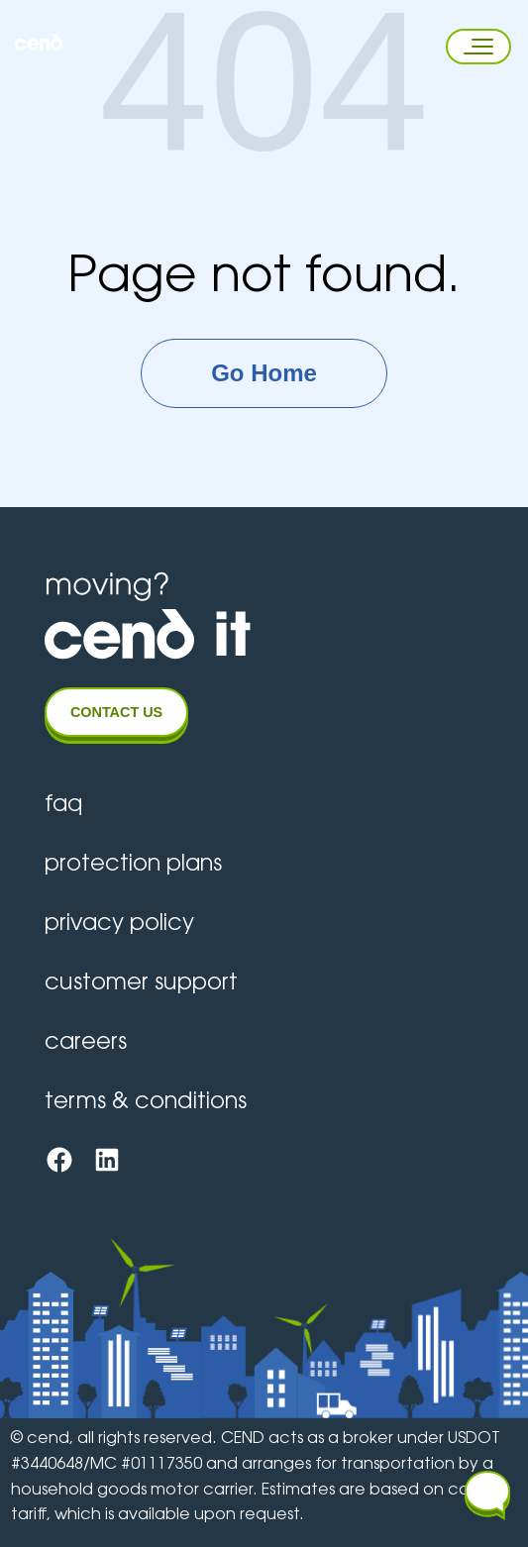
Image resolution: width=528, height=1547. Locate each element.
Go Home (264, 373)
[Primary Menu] (472, 46)
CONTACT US (116, 712)
